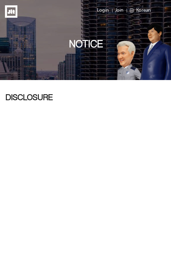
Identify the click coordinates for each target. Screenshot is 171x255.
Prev (7, 79)
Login (103, 10)
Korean (140, 10)
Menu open (159, 10)
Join (119, 10)
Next (164, 79)
